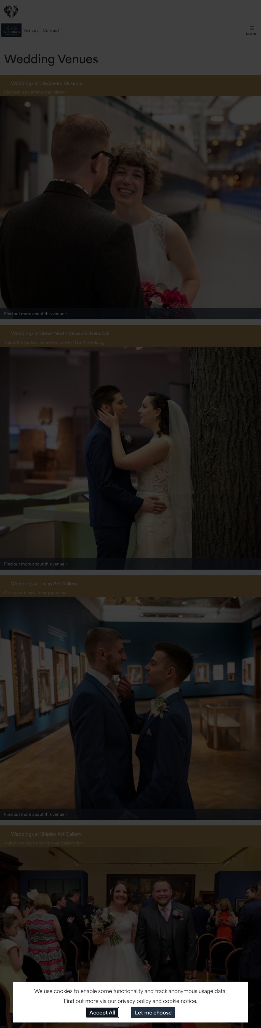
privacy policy (134, 1000)
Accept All (102, 1012)
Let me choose (153, 1012)
